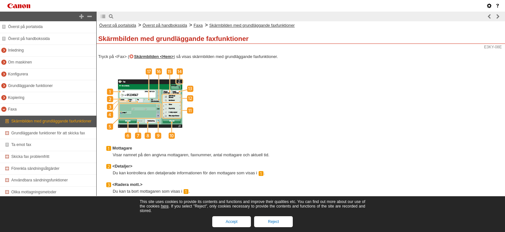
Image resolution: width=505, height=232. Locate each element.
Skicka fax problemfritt (30, 156)
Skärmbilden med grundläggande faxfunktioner (51, 121)
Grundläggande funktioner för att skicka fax (48, 133)
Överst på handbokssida (29, 38)
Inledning (16, 50)
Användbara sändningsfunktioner (39, 180)
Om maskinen (20, 62)
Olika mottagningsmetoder (33, 192)
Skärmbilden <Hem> (154, 56)
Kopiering (16, 97)
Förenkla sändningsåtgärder (35, 168)
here (164, 206)
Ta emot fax (21, 144)
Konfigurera (18, 74)
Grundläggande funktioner (30, 85)
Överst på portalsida (25, 26)
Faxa (12, 109)
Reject (273, 221)
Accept (232, 221)
